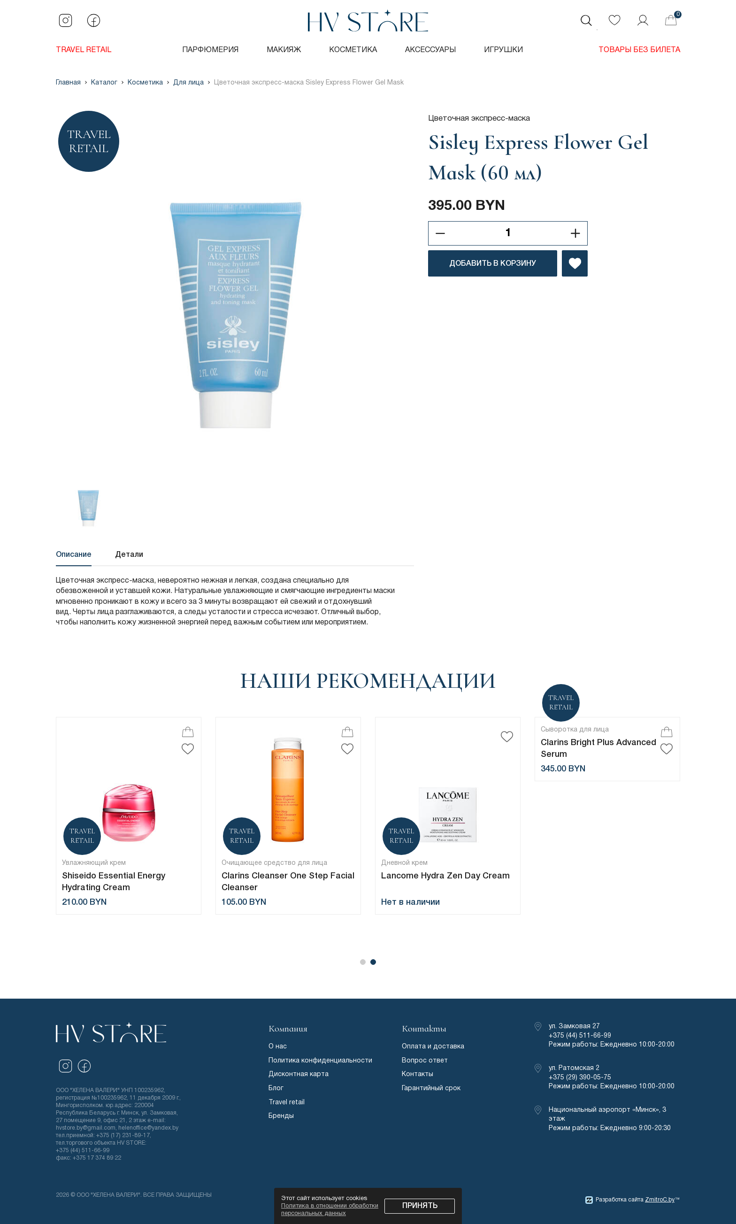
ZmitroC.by (660, 1199)
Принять (419, 1206)
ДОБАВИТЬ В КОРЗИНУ (492, 264)
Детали (129, 555)
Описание (74, 555)
